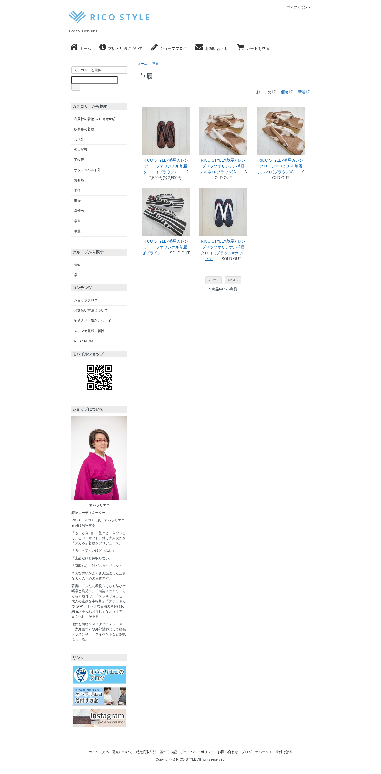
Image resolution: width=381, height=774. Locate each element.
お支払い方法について (91, 310)
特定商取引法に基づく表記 (156, 752)
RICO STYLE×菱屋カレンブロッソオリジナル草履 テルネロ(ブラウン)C (281, 166)
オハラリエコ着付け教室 (274, 752)
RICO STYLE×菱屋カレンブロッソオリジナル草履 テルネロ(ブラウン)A (224, 166)
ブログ (247, 752)
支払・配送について (121, 48)
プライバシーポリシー (197, 752)
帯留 (77, 221)
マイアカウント (296, 7)
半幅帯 (79, 160)
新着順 (304, 92)
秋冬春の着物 (84, 129)
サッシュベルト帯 (87, 170)
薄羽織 (79, 180)
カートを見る (253, 48)
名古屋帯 (80, 149)
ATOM (88, 341)
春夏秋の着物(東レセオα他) (94, 119)
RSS (77, 341)
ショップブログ (169, 48)
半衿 (77, 190)
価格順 (287, 92)
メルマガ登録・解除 (89, 331)
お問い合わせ (211, 48)
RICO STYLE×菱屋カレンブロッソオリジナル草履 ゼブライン (166, 247)
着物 (77, 265)
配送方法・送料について (92, 321)
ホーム (80, 48)
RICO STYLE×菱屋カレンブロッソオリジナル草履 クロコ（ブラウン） (167, 166)
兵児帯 (79, 139)
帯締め (79, 211)
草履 (155, 63)
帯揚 (77, 200)
